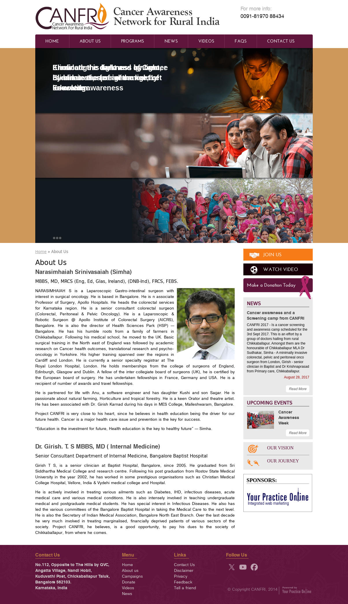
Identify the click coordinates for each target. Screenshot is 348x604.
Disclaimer (183, 570)
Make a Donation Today (271, 285)
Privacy (180, 576)
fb (254, 567)
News (171, 41)
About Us (90, 41)
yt (243, 567)
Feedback (183, 582)
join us (272, 255)
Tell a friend (185, 588)
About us (130, 570)
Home (52, 41)
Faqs (241, 41)
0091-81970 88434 (262, 16)
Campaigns (132, 576)
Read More (297, 389)
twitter (232, 567)
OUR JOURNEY (283, 460)
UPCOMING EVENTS (269, 402)
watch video (280, 269)
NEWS (254, 303)
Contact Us (281, 41)
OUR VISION (280, 447)
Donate (128, 582)
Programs (132, 41)
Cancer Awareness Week (288, 417)
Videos (206, 41)
